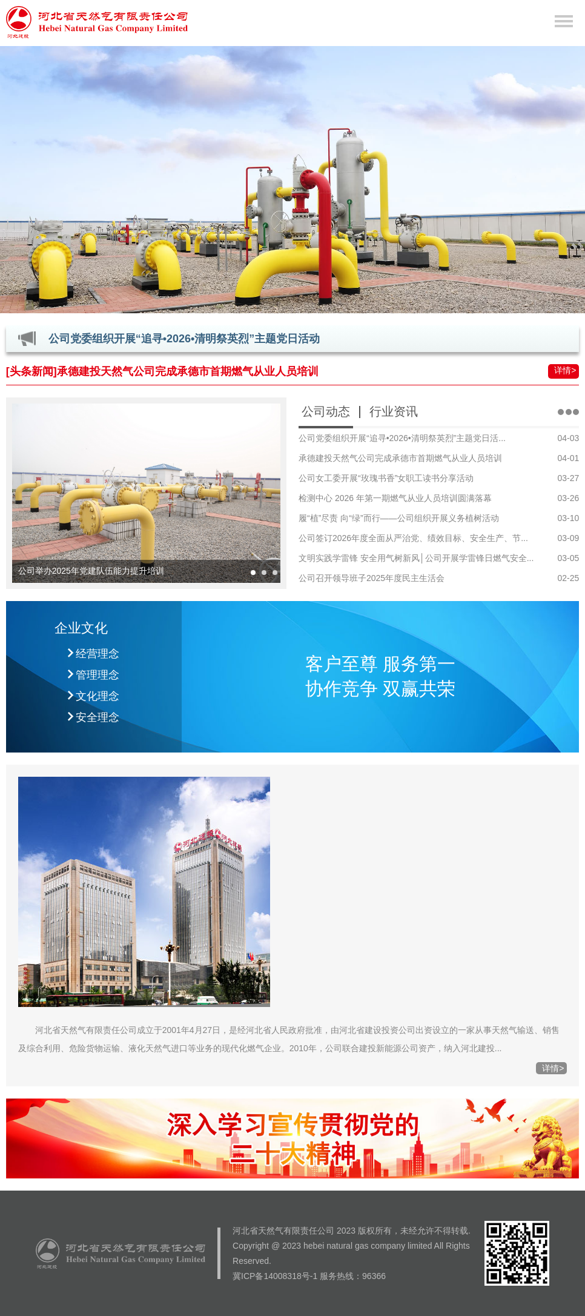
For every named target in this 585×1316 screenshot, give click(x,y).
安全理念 (97, 717)
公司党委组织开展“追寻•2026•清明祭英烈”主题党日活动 (184, 339)
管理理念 (97, 675)
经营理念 (97, 654)
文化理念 (97, 696)
